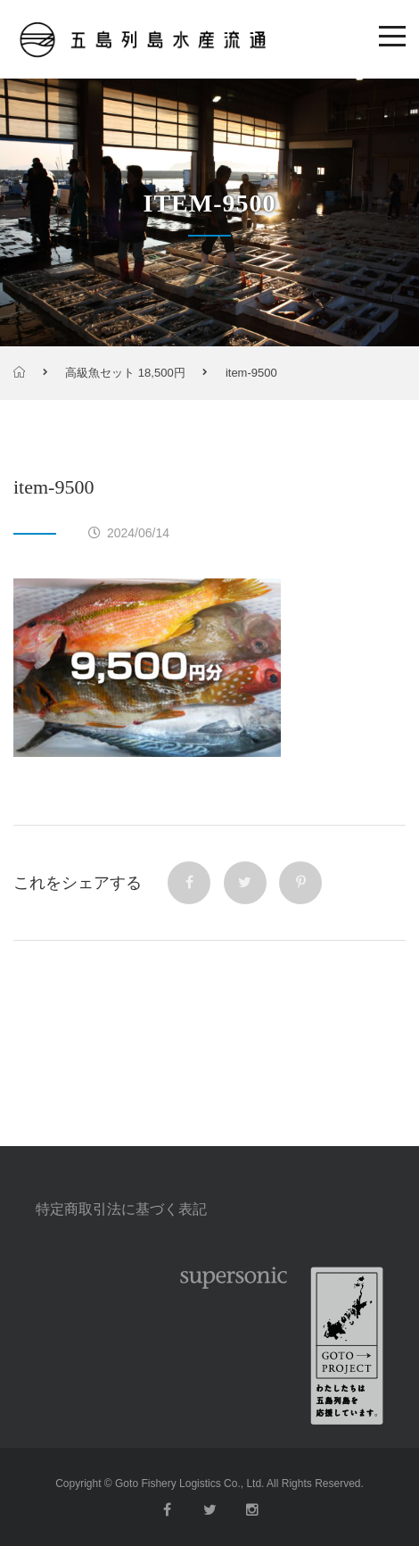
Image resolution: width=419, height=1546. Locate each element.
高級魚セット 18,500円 (125, 372)
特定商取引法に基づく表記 (121, 1209)
